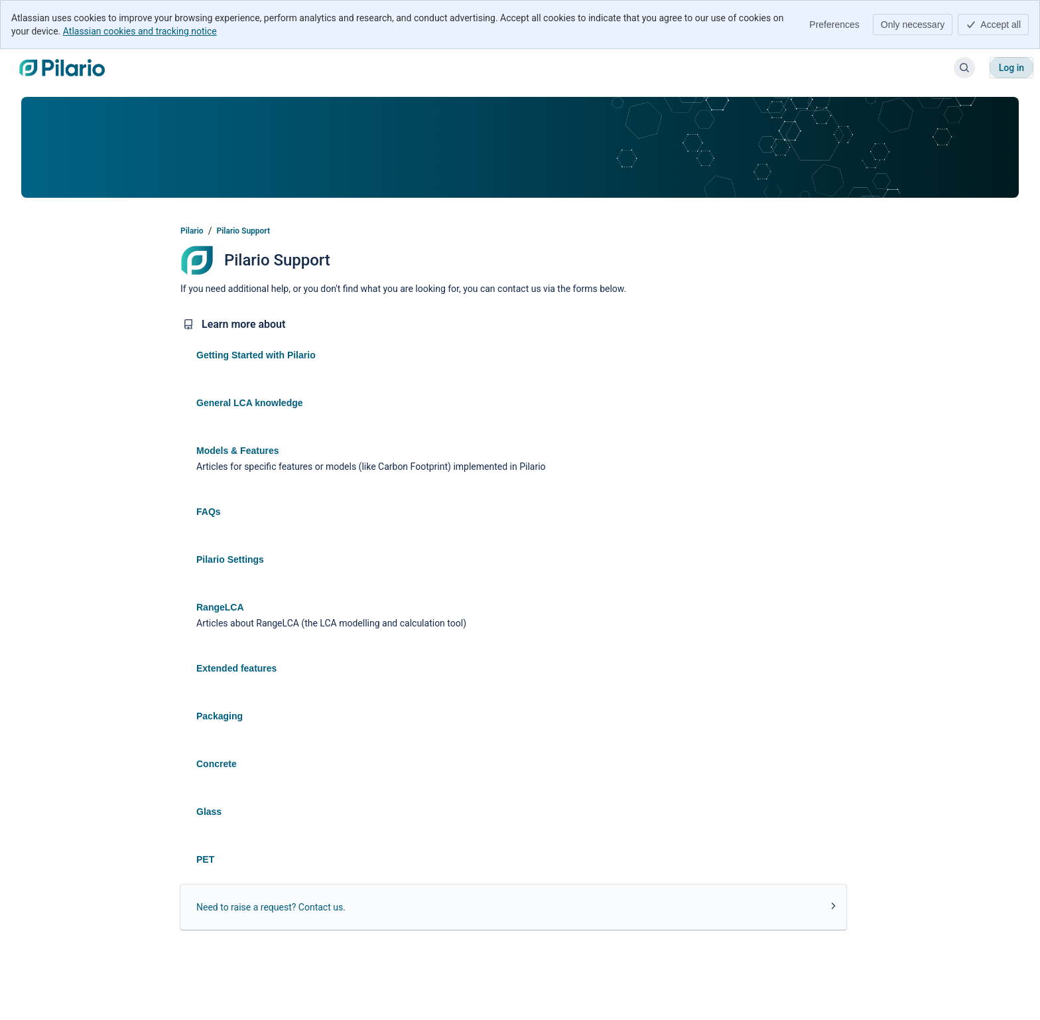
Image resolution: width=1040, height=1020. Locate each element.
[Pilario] (62, 67)
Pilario (192, 231)
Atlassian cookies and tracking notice (140, 31)
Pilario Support (243, 231)
